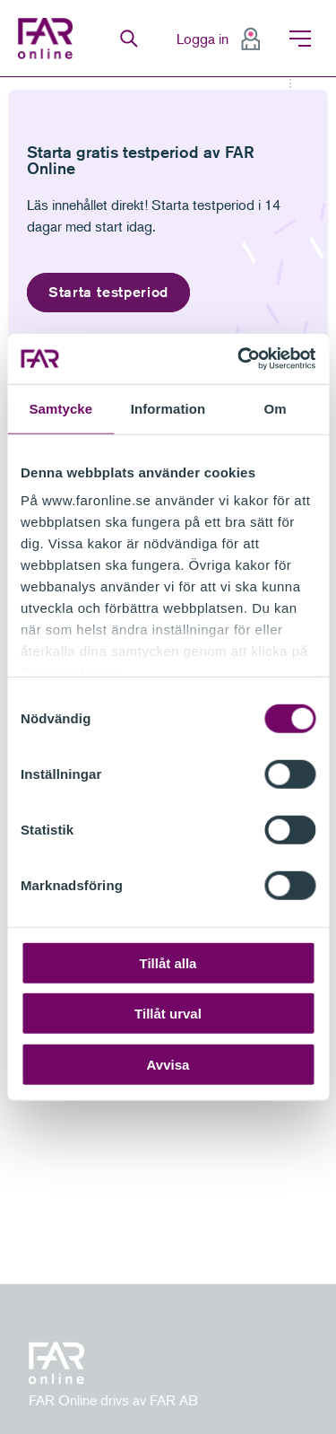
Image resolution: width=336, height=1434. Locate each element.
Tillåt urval (168, 1013)
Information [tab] (168, 407)
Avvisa (168, 1063)
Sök (129, 38)
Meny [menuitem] (300, 38)
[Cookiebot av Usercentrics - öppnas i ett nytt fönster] (239, 359)
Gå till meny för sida (0, 77)
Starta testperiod (108, 292)
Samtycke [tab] (60, 407)
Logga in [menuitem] (202, 39)
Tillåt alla (168, 962)
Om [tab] (275, 407)
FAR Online (50, 38)
